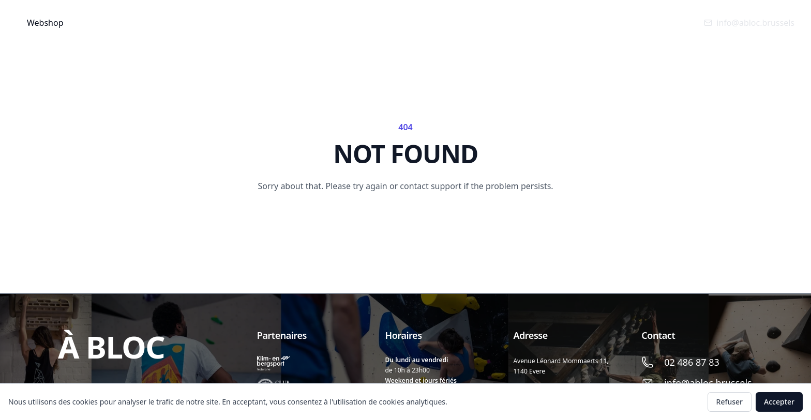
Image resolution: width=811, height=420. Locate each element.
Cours (208, 23)
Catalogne (456, 22)
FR (503, 22)
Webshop (45, 22)
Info (154, 23)
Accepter (779, 402)
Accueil (104, 22)
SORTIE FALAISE (389, 22)
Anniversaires (274, 22)
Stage (332, 22)
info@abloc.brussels (749, 22)
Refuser (729, 402)
